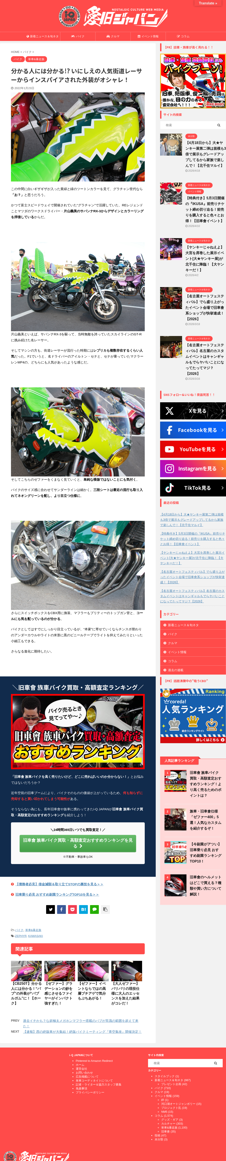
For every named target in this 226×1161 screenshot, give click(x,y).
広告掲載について (87, 1076)
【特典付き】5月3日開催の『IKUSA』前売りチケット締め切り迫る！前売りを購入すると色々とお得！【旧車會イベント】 (204, 209)
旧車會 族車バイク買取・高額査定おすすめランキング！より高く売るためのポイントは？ (205, 784)
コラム (183, 36)
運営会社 (81, 1068)
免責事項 (81, 1088)
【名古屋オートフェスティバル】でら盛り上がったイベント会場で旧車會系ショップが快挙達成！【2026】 (204, 307)
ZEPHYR (21, 936)
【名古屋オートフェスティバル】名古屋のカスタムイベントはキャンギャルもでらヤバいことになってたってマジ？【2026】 (192, 596)
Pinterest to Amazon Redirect (94, 1060)
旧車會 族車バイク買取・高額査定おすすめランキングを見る (78, 843)
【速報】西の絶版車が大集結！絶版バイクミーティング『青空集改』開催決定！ (82, 1031)
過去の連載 (175, 670)
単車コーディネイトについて (94, 1080)
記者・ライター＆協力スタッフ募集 (98, 1084)
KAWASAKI (35, 936)
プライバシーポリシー (90, 1092)
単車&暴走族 (33, 930)
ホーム (80, 1064)
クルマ (113, 36)
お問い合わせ (84, 1072)
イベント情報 (148, 36)
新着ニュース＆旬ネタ (43, 36)
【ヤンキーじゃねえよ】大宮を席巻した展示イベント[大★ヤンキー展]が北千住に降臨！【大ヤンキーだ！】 (204, 258)
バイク (78, 36)
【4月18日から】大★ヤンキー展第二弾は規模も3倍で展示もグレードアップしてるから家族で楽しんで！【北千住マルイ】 (205, 154)
